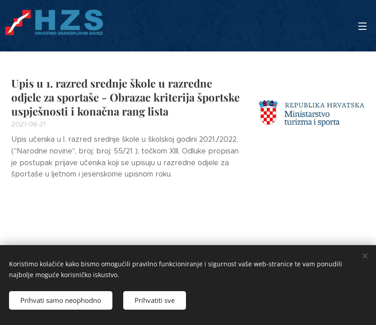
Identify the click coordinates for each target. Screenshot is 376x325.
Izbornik (362, 26)
